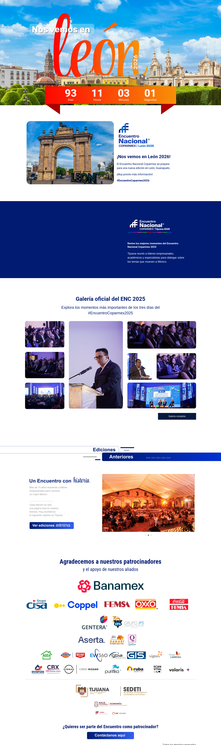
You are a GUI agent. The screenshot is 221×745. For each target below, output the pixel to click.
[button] (145, 535)
